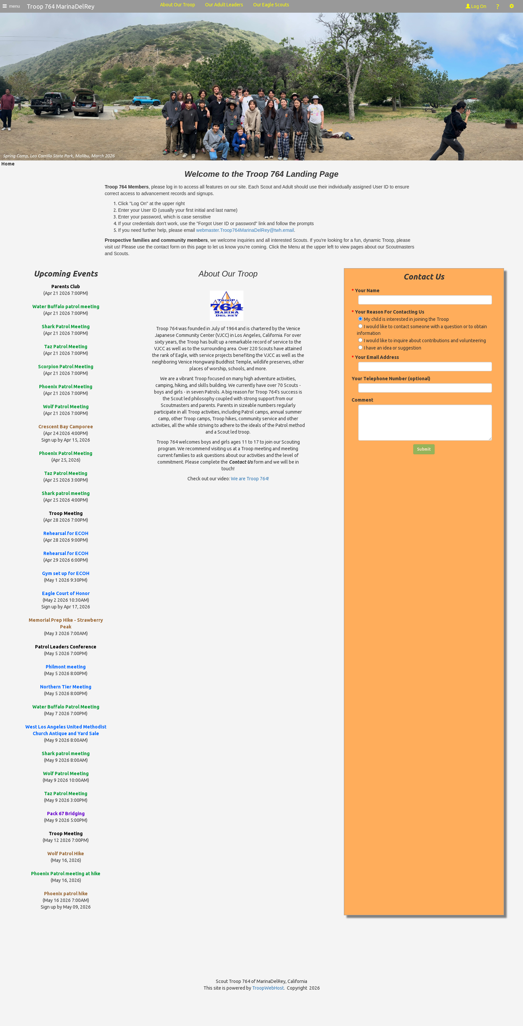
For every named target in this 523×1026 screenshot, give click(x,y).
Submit (424, 449)
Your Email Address (375, 357)
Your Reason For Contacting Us (388, 312)
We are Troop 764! (250, 478)
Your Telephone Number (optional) (391, 378)
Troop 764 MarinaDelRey (60, 6)
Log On (476, 6)
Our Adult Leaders (224, 4)
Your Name (366, 290)
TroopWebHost (268, 988)
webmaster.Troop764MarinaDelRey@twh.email (245, 230)
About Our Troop (177, 4)
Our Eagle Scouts (271, 4)
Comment (362, 400)
